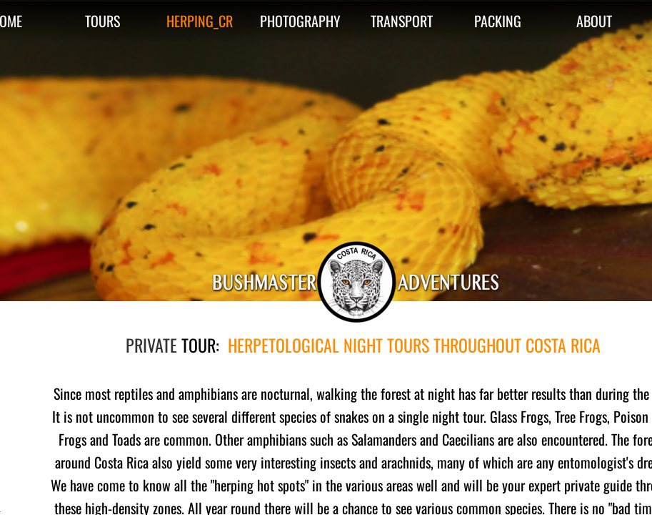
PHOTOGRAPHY (300, 20)
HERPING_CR (199, 20)
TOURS (102, 20)
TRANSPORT (402, 20)
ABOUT (594, 20)
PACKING (497, 20)
